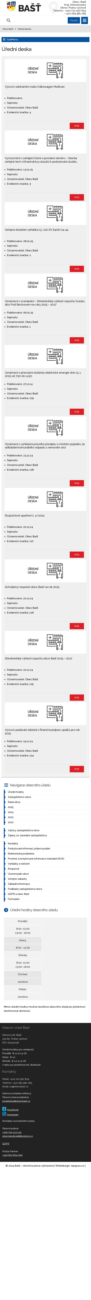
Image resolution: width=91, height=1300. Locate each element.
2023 (10, 817)
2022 (10, 822)
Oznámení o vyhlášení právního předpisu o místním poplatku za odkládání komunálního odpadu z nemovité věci (45, 445)
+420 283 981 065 (22, 1082)
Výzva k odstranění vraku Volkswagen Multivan (35, 86)
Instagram (10, 1114)
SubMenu (12, 39)
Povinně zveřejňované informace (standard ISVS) (36, 858)
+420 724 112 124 (12, 1132)
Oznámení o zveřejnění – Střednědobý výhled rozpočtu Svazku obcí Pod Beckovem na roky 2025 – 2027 (45, 303)
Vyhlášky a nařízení (19, 863)
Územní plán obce (18, 873)
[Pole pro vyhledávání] (43, 20)
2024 (11, 812)
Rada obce (14, 802)
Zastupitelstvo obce (19, 797)
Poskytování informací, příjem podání (29, 848)
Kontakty (13, 843)
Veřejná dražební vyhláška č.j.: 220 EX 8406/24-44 (36, 229)
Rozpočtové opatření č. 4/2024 (24, 515)
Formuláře (14, 899)
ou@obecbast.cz (18, 1086)
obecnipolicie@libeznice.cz (17, 1136)
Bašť (29, 8)
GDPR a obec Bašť (18, 894)
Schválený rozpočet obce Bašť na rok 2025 (32, 587)
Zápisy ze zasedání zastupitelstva (27, 835)
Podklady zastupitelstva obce (25, 889)
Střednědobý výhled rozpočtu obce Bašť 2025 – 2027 (38, 658)
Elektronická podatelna (21, 853)
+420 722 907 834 (19, 1079)
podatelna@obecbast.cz (16, 1101)
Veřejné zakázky (17, 878)
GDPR (5, 1143)
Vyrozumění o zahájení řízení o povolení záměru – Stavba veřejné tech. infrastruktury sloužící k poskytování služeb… (41, 160)
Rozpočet (13, 868)
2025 (10, 807)
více (76, 126)
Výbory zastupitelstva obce (24, 830)
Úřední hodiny (16, 792)
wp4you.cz (77, 1165)
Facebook (10, 1109)
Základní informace (19, 883)
